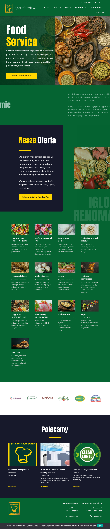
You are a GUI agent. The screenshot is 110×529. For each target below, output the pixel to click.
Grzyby (61, 276)
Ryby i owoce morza (63, 239)
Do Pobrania (95, 7)
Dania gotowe (64, 314)
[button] (102, 2)
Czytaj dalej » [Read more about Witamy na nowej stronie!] (12, 486)
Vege (83, 314)
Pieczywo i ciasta (19, 276)
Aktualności (80, 7)
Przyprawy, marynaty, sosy (18, 315)
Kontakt (100, 12)
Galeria (68, 7)
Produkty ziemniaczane (87, 277)
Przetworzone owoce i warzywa (19, 239)
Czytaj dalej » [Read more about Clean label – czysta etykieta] (76, 486)
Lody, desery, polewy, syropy (41, 315)
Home (46, 7)
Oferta (57, 7)
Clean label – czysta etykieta (85, 470)
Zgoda (100, 525)
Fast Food (15, 352)
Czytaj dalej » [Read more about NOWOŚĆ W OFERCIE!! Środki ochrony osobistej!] (44, 486)
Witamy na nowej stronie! (19, 470)
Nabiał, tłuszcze (42, 276)
